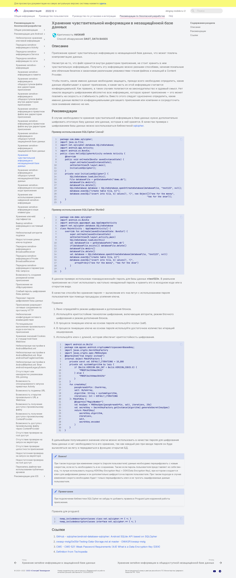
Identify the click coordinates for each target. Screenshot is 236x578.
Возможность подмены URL (30, 390)
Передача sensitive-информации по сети (31, 59)
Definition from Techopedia (71, 551)
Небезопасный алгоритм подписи (29, 234)
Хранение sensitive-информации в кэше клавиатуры (28, 210)
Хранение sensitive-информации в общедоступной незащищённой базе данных (28, 175)
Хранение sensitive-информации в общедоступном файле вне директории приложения (30, 84)
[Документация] (16, 11)
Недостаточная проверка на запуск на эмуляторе (29, 454)
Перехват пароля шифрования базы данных (29, 299)
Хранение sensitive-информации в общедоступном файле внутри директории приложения (30, 99)
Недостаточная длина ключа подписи (28, 240)
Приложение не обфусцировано (24, 285)
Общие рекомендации (30, 30)
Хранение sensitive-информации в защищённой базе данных (31, 148)
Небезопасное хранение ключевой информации (31, 39)
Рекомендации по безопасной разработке (142, 16)
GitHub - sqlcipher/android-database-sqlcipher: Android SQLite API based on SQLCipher (106, 536)
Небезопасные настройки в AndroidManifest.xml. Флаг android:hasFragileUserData (30, 355)
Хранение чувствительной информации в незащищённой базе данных (28, 160)
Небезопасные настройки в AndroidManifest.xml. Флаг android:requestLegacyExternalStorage (31, 365)
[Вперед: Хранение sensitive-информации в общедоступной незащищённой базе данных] (169, 561)
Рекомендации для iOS (30, 476)
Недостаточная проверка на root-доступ (29, 461)
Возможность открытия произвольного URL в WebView (28, 397)
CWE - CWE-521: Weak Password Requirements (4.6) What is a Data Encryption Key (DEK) (108, 546)
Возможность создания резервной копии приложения (28, 277)
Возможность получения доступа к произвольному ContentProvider (29, 416)
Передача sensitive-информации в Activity (31, 46)
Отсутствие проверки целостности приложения (29, 447)
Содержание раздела (202, 23)
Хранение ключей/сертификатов (31, 217)
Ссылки (194, 35)
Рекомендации (198, 31)
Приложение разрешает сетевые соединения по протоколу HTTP (29, 307)
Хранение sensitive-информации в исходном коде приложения (31, 188)
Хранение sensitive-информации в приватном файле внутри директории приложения (31, 125)
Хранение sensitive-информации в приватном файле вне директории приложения (31, 112)
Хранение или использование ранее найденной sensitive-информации (29, 198)
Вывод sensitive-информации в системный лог (29, 226)
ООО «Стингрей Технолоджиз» (38, 571)
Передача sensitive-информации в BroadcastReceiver (26, 249)
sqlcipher (138, 125)
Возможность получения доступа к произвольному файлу (29, 407)
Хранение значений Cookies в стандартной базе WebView (30, 339)
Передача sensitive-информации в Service (31, 53)
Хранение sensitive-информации (31, 66)
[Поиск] (206, 10)
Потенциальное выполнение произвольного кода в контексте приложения (30, 328)
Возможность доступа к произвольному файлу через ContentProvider (29, 426)
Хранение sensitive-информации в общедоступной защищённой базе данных (31, 137)
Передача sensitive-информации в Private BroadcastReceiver (27, 259)
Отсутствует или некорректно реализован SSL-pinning (29, 374)
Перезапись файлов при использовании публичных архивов (30, 469)
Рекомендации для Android (30, 34)
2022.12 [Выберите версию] (50, 10)
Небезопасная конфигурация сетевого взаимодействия (28, 317)
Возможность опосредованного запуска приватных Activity (30, 384)
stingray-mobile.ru (174, 11)
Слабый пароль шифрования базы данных (31, 292)
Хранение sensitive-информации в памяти (29, 73)
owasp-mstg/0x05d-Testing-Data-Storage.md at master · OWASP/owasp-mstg (100, 541)
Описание (195, 27)
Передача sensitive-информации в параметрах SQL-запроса (30, 268)
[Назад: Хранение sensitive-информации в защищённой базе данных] (55, 561)
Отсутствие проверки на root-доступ (29, 434)
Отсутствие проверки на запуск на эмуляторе (29, 440)
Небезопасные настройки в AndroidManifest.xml (30, 347)
